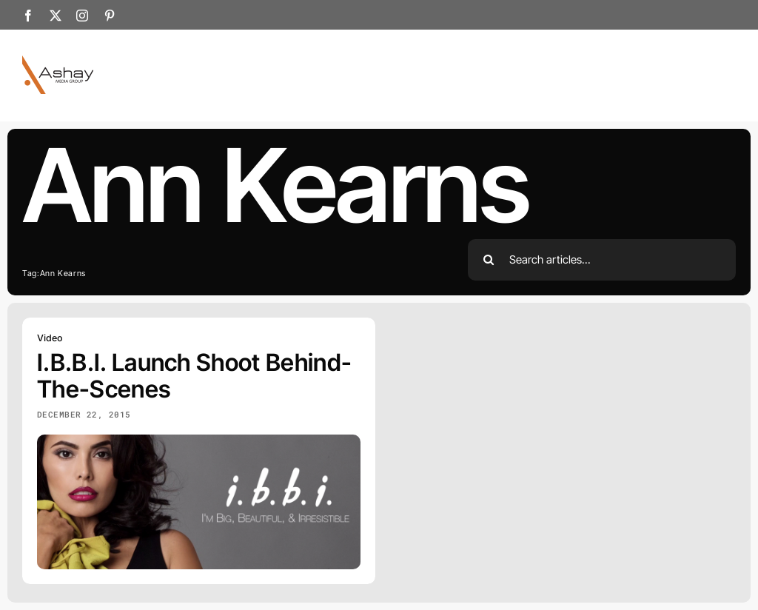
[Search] (488, 260)
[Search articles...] (602, 260)
